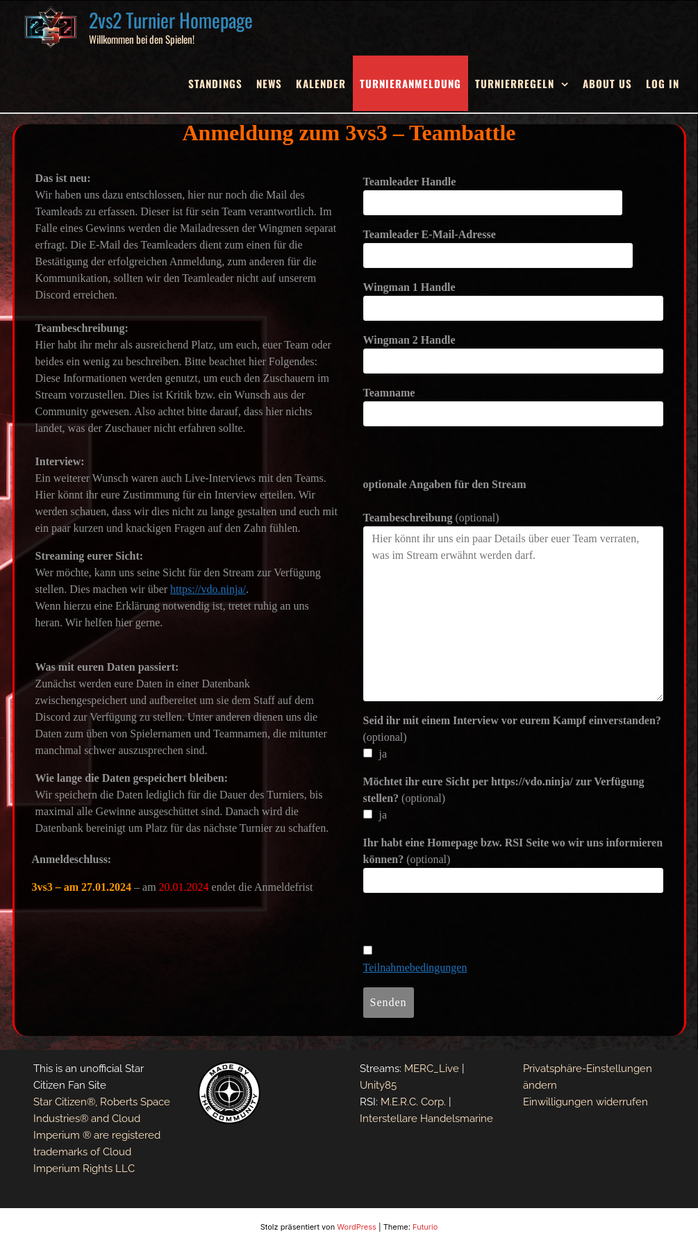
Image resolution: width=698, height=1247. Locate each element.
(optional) (431, 518)
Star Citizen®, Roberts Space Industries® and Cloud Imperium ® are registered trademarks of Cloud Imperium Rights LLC (101, 1135)
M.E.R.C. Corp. (413, 1102)
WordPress (356, 1227)
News (269, 83)
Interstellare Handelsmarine (426, 1118)
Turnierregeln (514, 83)
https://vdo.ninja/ (208, 589)
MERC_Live (431, 1068)
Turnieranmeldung (410, 83)
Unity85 (378, 1085)
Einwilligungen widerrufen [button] (585, 1102)
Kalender (321, 83)
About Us (607, 83)
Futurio (425, 1227)
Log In (662, 83)
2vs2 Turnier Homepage (171, 20)
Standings (215, 83)
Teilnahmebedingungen (415, 967)
